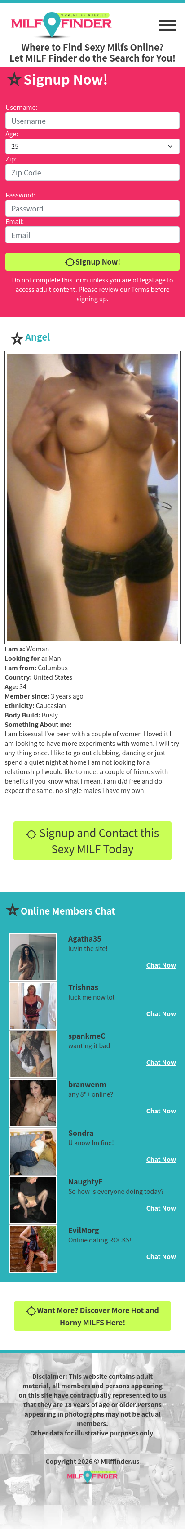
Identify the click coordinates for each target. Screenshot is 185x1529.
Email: (14, 221)
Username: (21, 107)
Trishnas (83, 987)
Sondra (80, 1132)
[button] (167, 20)
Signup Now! (92, 262)
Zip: (11, 158)
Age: (11, 133)
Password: (20, 194)
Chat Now (161, 964)
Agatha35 (84, 938)
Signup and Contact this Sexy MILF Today (92, 840)
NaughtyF (85, 1181)
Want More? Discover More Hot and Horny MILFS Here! (92, 1316)
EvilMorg (83, 1229)
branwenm (87, 1084)
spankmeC (87, 1035)
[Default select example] (92, 146)
